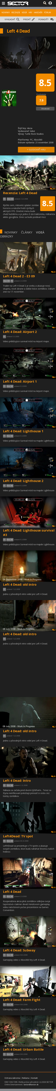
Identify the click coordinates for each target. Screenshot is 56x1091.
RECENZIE (15, 12)
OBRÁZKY (6, 236)
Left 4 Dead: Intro (17, 780)
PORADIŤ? (43, 19)
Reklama (25, 1078)
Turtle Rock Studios (34, 133)
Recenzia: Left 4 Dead (20, 193)
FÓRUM (47, 12)
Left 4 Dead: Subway (19, 950)
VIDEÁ (24, 12)
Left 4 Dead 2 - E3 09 (19, 276)
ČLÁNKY (26, 232)
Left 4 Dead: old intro (19, 584)
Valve (32, 131)
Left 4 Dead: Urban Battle (23, 1049)
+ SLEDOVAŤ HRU (36, 149)
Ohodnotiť (45, 109)
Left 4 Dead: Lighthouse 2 (23, 480)
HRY (30, 12)
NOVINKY (5, 12)
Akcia (29, 128)
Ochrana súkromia (12, 1078)
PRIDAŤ (27, 19)
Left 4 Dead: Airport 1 (20, 381)
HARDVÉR (38, 12)
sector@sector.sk (31, 1084)
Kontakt (34, 1078)
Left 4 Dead (12, 891)
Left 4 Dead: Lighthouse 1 (23, 431)
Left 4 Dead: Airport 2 (20, 331)
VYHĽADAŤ (10, 19)
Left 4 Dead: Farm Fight (21, 999)
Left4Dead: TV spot (18, 836)
